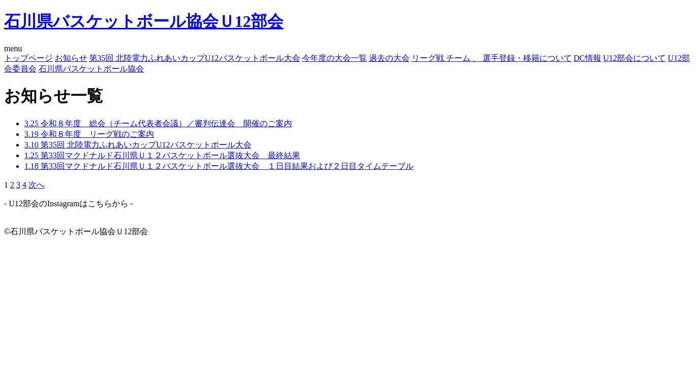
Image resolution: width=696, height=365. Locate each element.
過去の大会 (389, 58)
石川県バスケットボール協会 (91, 68)
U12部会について (634, 58)
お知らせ (71, 58)
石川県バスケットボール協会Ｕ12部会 (143, 21)
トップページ (28, 58)
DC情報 (587, 58)
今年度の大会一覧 (334, 58)
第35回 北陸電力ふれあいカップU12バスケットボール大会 (194, 58)
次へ (36, 184)
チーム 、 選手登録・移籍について (509, 58)
